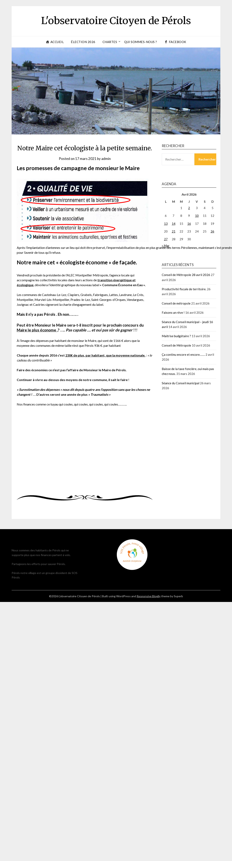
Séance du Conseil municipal (180, 383)
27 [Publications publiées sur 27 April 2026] (166, 239)
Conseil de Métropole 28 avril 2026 (186, 275)
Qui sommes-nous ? (140, 42)
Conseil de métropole (176, 303)
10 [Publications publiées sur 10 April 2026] (197, 215)
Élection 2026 (83, 42)
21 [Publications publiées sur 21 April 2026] (173, 231)
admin (106, 158)
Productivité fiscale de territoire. (184, 289)
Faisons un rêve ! (173, 312)
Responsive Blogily (149, 596)
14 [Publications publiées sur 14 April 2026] (173, 223)
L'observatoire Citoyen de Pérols (116, 20)
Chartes (110, 42)
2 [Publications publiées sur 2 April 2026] (189, 208)
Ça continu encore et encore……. (183, 354)
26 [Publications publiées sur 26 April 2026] (212, 231)
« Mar (166, 245)
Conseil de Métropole (176, 345)
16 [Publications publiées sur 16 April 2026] (189, 223)
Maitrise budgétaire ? (176, 336)
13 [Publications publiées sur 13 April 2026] (166, 223)
